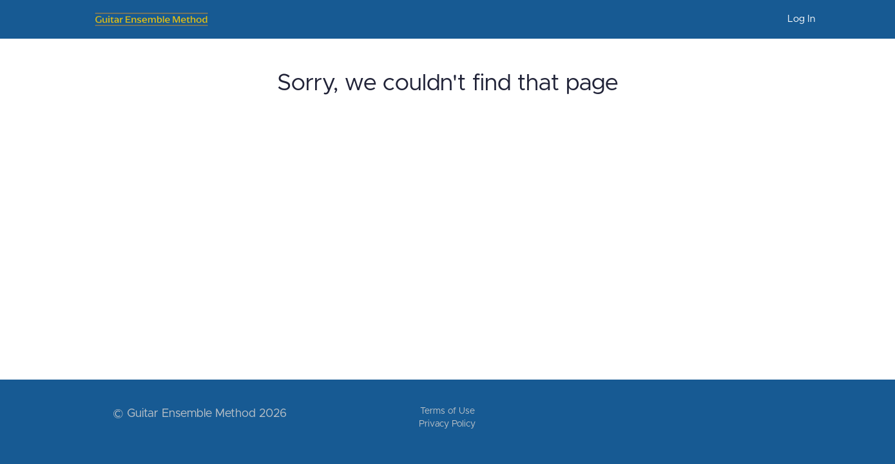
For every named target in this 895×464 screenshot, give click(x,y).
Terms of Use (447, 411)
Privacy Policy (447, 424)
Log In (801, 19)
